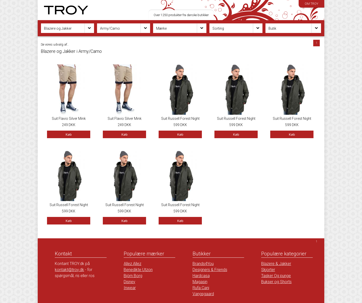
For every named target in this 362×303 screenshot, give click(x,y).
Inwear (130, 287)
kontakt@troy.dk (69, 269)
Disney (129, 281)
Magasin (200, 281)
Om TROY (311, 4)
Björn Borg (133, 275)
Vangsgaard (203, 293)
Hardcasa (201, 275)
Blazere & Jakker (276, 263)
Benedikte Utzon (138, 269)
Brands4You (203, 263)
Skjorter (268, 269)
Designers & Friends (210, 269)
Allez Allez (132, 263)
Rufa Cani (201, 287)
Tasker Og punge (276, 275)
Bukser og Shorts (276, 281)
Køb (69, 134)
